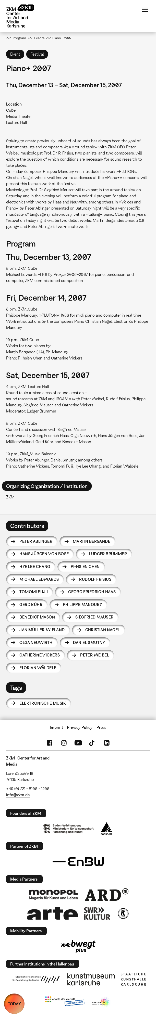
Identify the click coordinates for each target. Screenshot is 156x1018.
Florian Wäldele (37, 667)
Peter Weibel (94, 655)
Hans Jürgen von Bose (44, 553)
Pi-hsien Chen (85, 566)
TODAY (14, 1003)
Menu (145, 9)
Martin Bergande (91, 541)
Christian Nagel (102, 629)
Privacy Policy (80, 727)
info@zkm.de (18, 794)
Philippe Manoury (82, 604)
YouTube (78, 743)
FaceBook (49, 743)
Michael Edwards (39, 579)
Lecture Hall (16, 122)
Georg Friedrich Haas (92, 591)
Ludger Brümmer (108, 553)
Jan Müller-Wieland (42, 629)
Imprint (56, 727)
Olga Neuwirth (35, 642)
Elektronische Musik (42, 703)
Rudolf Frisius (95, 579)
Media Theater (19, 116)
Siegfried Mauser (94, 617)
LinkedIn (107, 743)
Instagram (64, 743)
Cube (11, 110)
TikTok (92, 743)
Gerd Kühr (30, 604)
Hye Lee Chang (34, 566)
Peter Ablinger (35, 541)
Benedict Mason (37, 617)
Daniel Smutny (89, 642)
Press (101, 727)
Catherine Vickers (39, 655)
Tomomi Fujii (33, 591)
